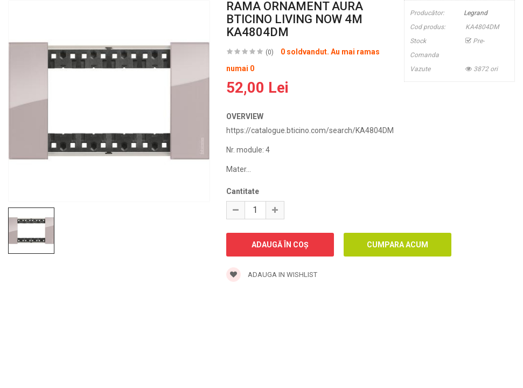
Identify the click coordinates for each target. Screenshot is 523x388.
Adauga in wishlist (271, 275)
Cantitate (242, 191)
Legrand (475, 13)
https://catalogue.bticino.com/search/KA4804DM (310, 130)
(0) (270, 52)
